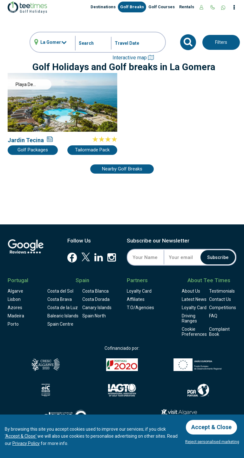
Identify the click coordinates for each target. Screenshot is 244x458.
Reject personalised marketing (212, 442)
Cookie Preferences (194, 332)
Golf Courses (161, 6)
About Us (191, 291)
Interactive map (133, 58)
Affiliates (136, 299)
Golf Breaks (132, 6)
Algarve (15, 291)
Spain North (94, 315)
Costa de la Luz (62, 307)
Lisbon (14, 299)
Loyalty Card (139, 291)
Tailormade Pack (92, 150)
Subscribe (217, 257)
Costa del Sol (60, 291)
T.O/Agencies (140, 307)
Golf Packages (32, 150)
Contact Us (220, 299)
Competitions (222, 307)
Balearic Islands (62, 315)
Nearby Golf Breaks (122, 169)
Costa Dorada (96, 299)
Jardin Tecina (26, 140)
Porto (13, 324)
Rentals (186, 6)
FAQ (213, 315)
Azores (15, 307)
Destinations (103, 6)
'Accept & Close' (21, 436)
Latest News (194, 299)
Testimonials (222, 291)
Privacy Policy (26, 443)
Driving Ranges (189, 318)
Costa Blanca (95, 291)
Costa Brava (59, 299)
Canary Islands (97, 307)
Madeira (16, 315)
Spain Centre (60, 324)
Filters (221, 42)
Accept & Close (211, 427)
